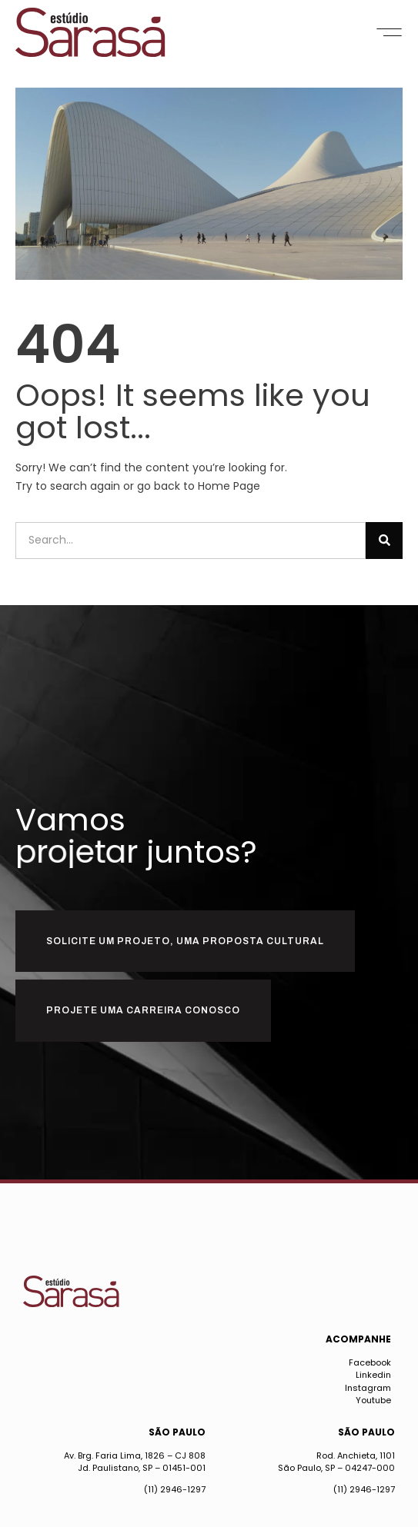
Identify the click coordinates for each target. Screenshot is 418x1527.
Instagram (368, 1388)
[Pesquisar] (384, 540)
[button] (389, 32)
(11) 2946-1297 (175, 1489)
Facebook (370, 1362)
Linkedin (373, 1375)
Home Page (229, 486)
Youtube (373, 1400)
